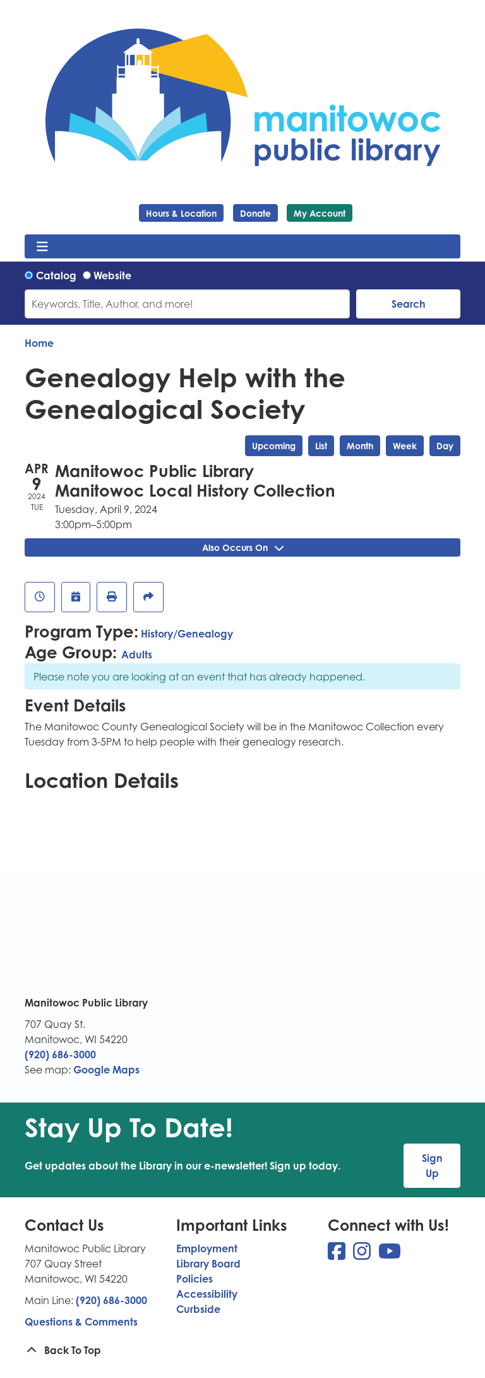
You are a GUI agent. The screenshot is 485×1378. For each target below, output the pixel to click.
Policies (194, 1278)
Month (360, 445)
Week (405, 445)
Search (409, 304)
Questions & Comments (81, 1321)
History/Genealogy (187, 633)
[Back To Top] (242, 1350)
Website (112, 275)
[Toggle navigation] (42, 246)
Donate (255, 213)
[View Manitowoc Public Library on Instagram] (363, 1254)
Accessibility (206, 1294)
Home (39, 343)
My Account (319, 213)
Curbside (198, 1309)
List (321, 445)
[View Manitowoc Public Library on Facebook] (338, 1254)
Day (444, 445)
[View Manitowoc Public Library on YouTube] (389, 1254)
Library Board (208, 1263)
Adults (136, 654)
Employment (206, 1248)
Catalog (56, 275)
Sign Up (432, 1166)
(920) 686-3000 (60, 1054)
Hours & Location (181, 213)
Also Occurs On (243, 547)
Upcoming (274, 445)
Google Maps (106, 1069)
